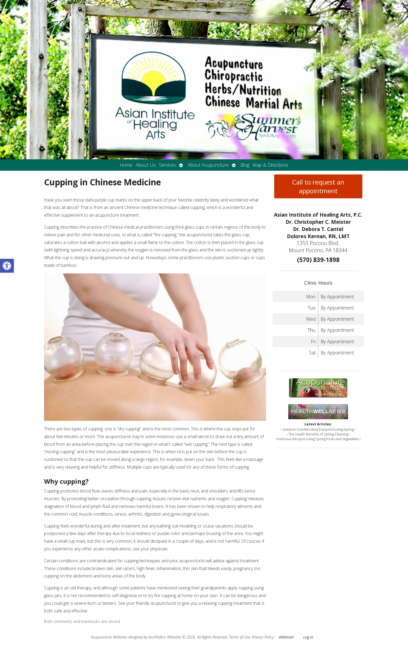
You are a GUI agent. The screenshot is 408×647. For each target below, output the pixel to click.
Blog (244, 165)
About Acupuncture (208, 165)
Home (126, 165)
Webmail (286, 637)
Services (167, 165)
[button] (7, 266)
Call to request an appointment (318, 186)
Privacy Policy (263, 637)
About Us (146, 165)
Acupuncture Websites (109, 637)
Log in (308, 637)
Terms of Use (239, 637)
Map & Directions (270, 165)
